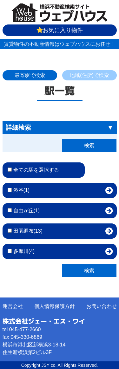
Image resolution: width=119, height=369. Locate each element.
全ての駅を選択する (36, 170)
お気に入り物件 (59, 30)
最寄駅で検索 (30, 75)
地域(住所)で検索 (89, 75)
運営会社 (13, 306)
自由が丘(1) (26, 210)
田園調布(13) (28, 231)
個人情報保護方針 (54, 306)
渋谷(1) (21, 190)
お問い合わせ (101, 306)
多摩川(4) (24, 251)
